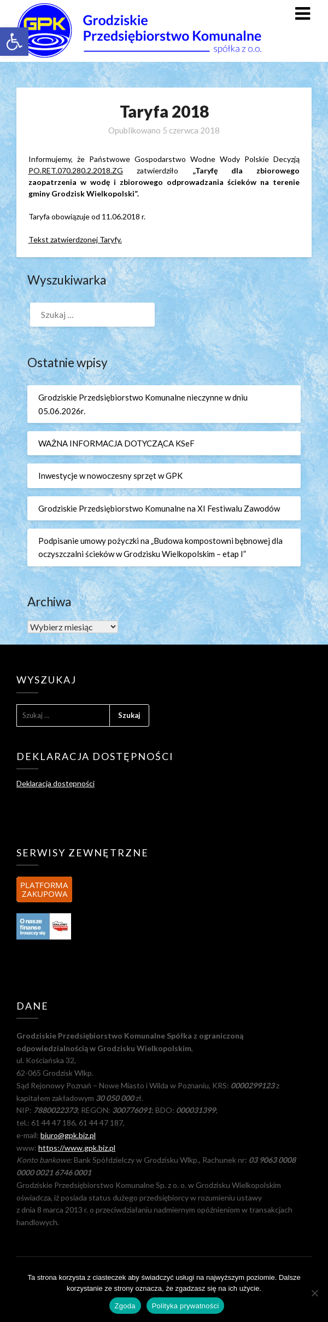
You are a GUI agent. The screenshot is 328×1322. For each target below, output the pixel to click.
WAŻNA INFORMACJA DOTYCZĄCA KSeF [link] (116, 443)
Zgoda (125, 1306)
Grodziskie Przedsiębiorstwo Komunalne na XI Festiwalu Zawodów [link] (159, 508)
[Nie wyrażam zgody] (314, 1293)
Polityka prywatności (185, 1306)
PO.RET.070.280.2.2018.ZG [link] (75, 170)
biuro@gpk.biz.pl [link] (68, 1135)
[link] (14, 41)
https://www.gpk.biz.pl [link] (76, 1147)
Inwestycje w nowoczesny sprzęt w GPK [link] (110, 475)
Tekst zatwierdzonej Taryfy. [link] (75, 239)
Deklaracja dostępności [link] (55, 783)
